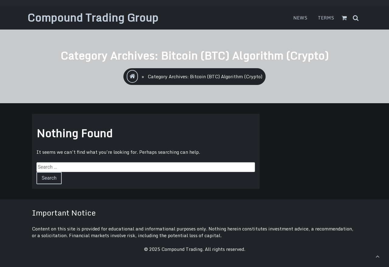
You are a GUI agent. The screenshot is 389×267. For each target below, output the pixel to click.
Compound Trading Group (92, 17)
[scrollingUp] (377, 256)
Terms (326, 17)
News (300, 17)
